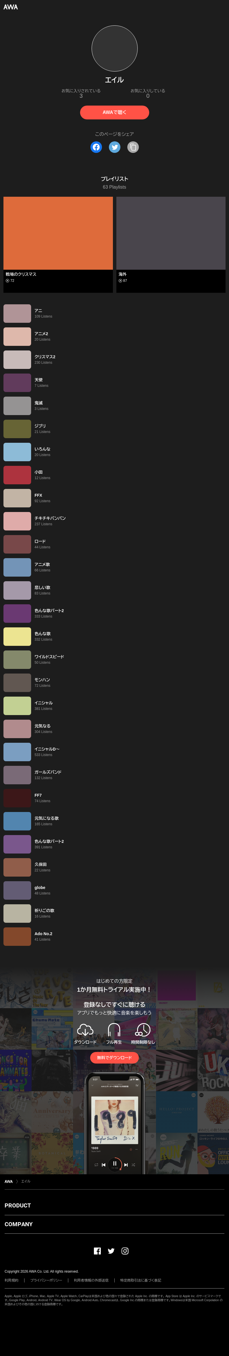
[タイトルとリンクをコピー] (133, 147)
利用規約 (11, 1280)
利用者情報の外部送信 (91, 1280)
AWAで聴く (114, 112)
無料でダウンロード (114, 1057)
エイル (26, 1181)
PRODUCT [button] (18, 1205)
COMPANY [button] (19, 1224)
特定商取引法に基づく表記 (140, 1280)
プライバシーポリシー (46, 1280)
